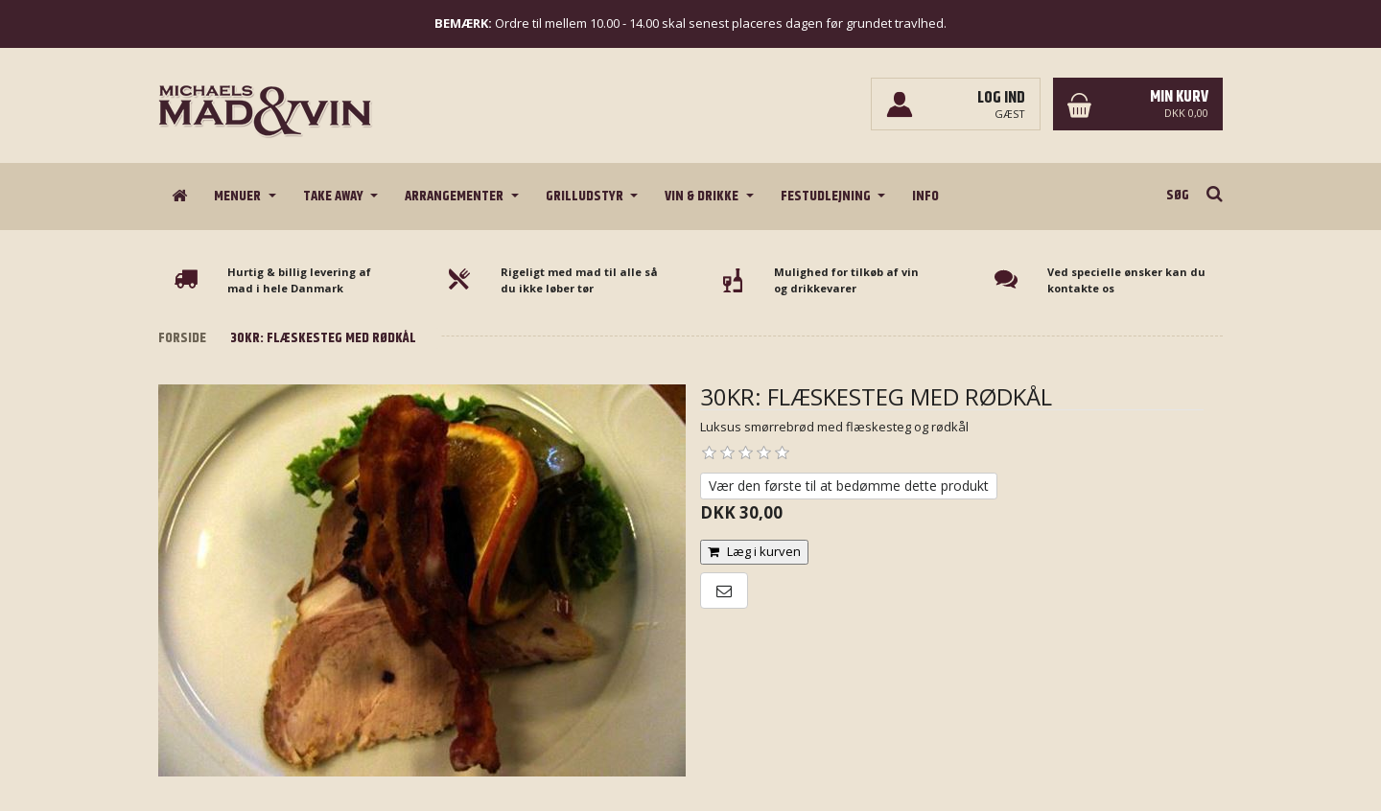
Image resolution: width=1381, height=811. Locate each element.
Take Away (334, 196)
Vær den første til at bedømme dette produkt (849, 485)
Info (925, 196)
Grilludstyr (586, 196)
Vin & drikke (703, 196)
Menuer (239, 196)
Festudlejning (827, 196)
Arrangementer (455, 196)
